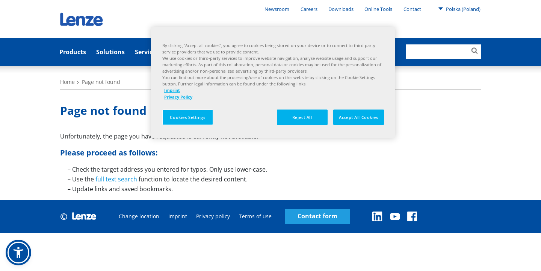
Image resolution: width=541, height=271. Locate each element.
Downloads (341, 9)
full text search (116, 179)
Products (72, 52)
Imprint (177, 216)
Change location (139, 216)
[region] (273, 82)
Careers (309, 9)
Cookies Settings (187, 117)
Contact (412, 9)
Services (147, 52)
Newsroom (276, 9)
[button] (18, 252)
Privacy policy (213, 216)
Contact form (317, 216)
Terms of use (255, 216)
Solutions (110, 52)
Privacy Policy (178, 97)
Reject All (302, 117)
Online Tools (378, 9)
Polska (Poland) (459, 8)
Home (67, 81)
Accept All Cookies (358, 117)
